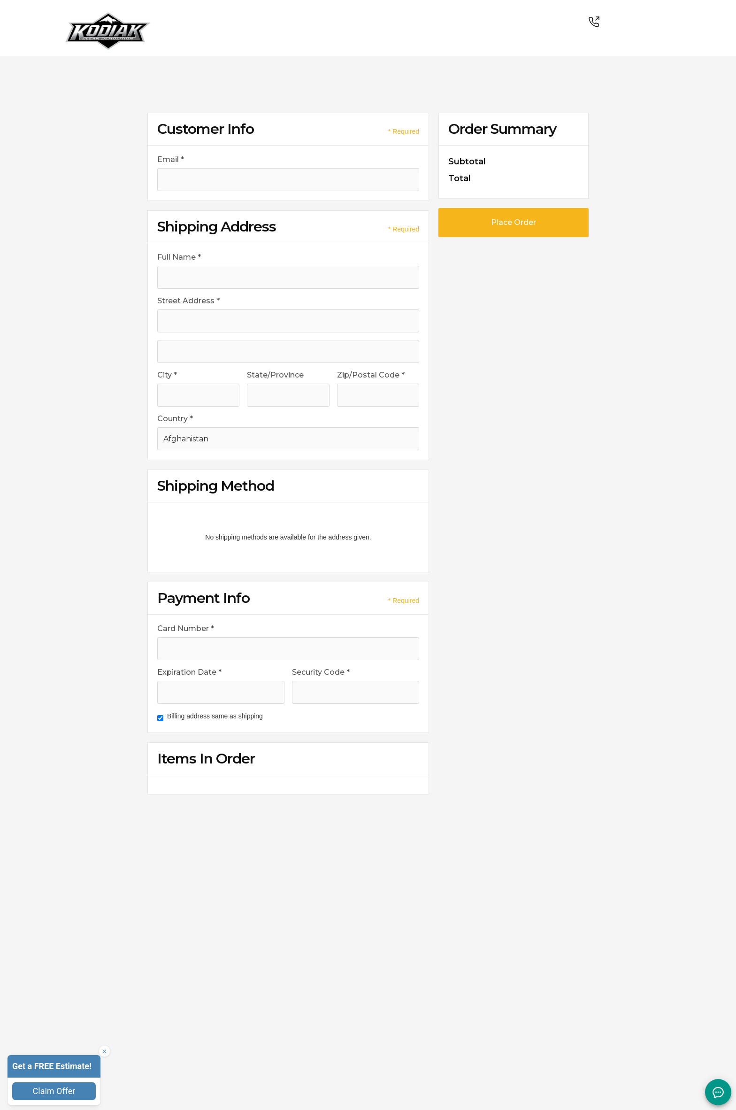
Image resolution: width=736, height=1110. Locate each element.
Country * (175, 418)
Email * (170, 159)
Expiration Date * (189, 672)
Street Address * (188, 300)
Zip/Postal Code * (371, 374)
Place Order (513, 222)
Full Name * (179, 257)
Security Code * (321, 672)
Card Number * (185, 628)
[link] (108, 18)
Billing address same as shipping (215, 716)
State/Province (275, 374)
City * (167, 374)
